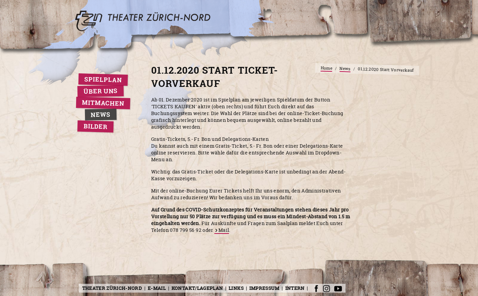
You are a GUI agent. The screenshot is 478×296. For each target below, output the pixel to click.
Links (236, 288)
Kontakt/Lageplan (197, 288)
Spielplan (103, 80)
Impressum (264, 288)
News (100, 114)
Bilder (95, 126)
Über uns (100, 91)
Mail (223, 230)
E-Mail (157, 288)
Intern (295, 288)
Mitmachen (103, 103)
